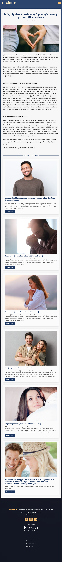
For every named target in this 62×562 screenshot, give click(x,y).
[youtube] (35, 519)
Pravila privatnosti (31, 543)
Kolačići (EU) (29, 546)
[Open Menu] (59, 2)
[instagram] (31, 519)
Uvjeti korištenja (30, 540)
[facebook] (26, 519)
